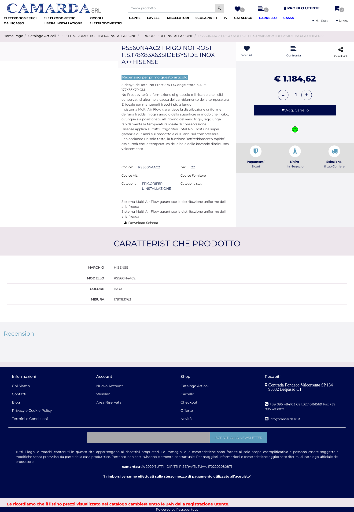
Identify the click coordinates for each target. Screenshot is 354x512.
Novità (186, 418)
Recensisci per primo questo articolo (155, 77)
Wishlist (103, 394)
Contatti (19, 394)
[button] (219, 8)
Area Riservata (109, 402)
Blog (16, 402)
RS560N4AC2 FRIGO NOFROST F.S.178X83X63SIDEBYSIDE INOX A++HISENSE (261, 36)
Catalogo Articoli (42, 36)
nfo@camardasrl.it (285, 419)
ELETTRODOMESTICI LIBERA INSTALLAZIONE (99, 36)
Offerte (187, 410)
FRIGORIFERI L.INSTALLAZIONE (167, 36)
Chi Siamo (21, 386)
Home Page (13, 36)
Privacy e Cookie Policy (32, 410)
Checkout (189, 402)
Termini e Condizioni (30, 418)
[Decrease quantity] (283, 95)
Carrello (187, 394)
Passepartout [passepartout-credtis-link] (187, 509)
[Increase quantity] (306, 95)
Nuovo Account (109, 386)
